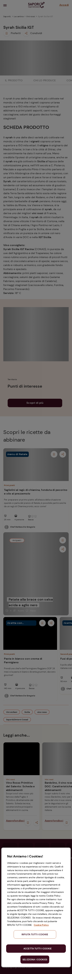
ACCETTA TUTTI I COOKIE (37, 948)
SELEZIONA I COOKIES (34, 959)
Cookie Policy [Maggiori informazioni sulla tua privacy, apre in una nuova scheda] (41, 924)
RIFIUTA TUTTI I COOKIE (35, 934)
